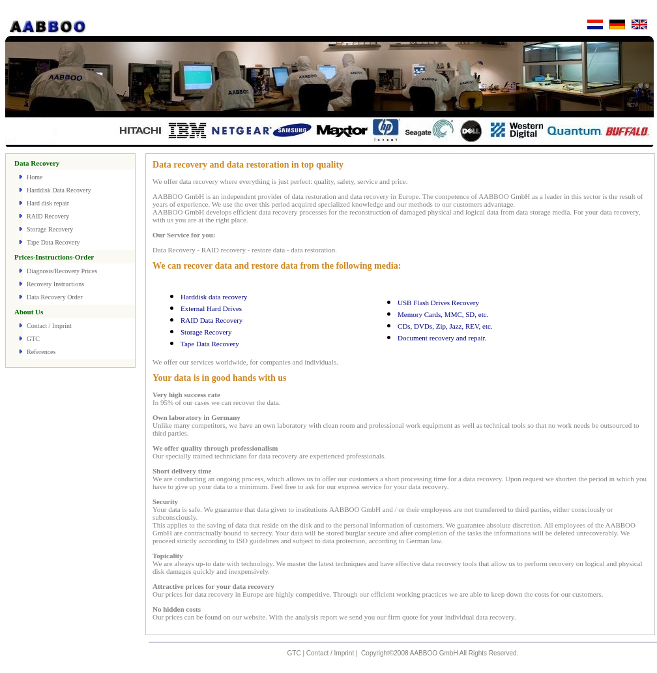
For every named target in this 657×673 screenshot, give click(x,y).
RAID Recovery (48, 216)
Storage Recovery (50, 229)
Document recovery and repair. (442, 338)
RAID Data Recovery (211, 320)
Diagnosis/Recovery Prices (62, 271)
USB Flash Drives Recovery (438, 303)
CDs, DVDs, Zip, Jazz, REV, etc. (445, 326)
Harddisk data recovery (214, 297)
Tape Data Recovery (53, 242)
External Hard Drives (211, 308)
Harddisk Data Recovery (59, 190)
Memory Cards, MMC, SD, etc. (443, 314)
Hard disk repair (48, 203)
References (41, 351)
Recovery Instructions (55, 284)
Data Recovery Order (55, 297)
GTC (33, 338)
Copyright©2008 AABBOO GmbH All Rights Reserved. (439, 653)
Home (34, 177)
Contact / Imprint (49, 325)
